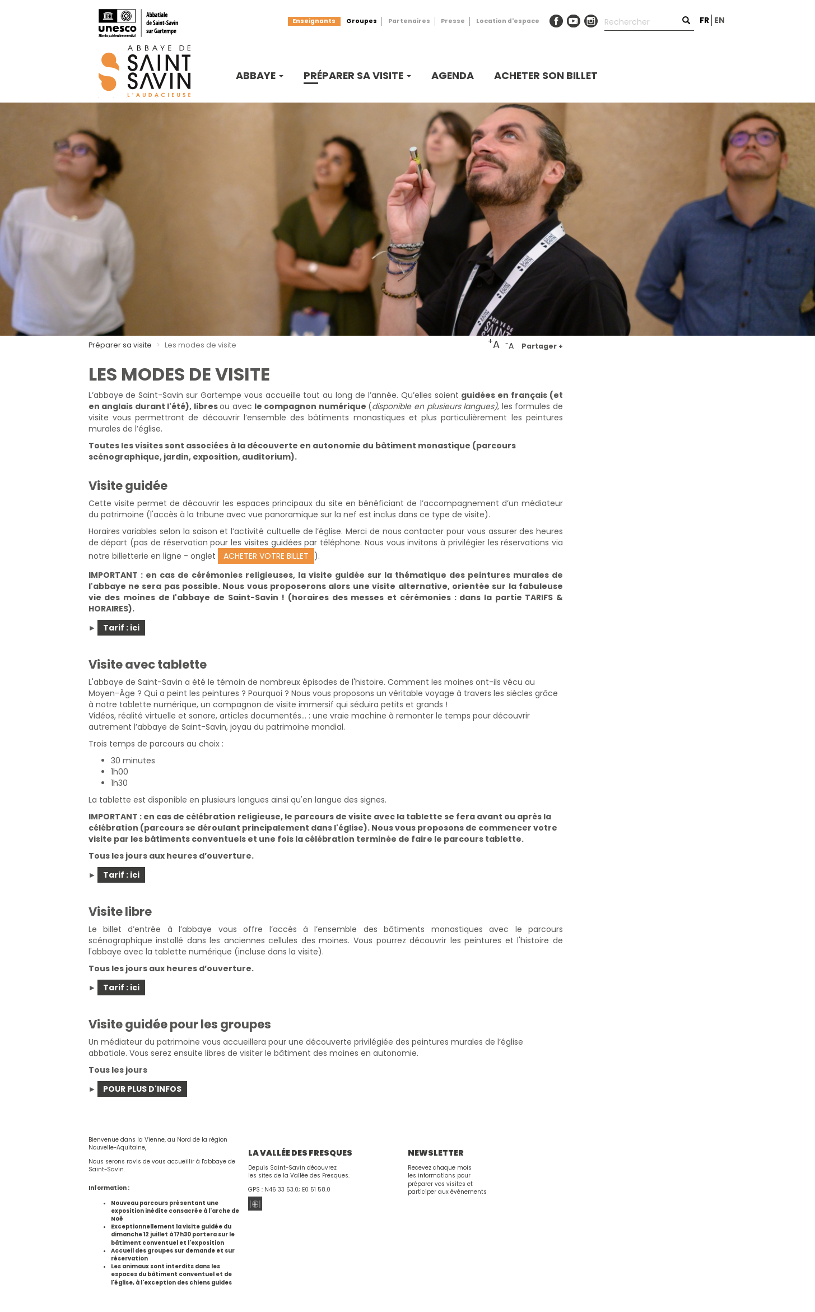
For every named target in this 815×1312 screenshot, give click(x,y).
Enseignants (314, 21)
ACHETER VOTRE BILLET (266, 556)
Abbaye (259, 75)
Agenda (452, 75)
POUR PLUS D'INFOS (142, 1089)
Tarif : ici (121, 627)
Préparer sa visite (357, 75)
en (719, 20)
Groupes (361, 21)
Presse (453, 21)
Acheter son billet (546, 75)
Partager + (542, 346)
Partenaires (409, 21)
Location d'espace (507, 21)
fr (704, 20)
